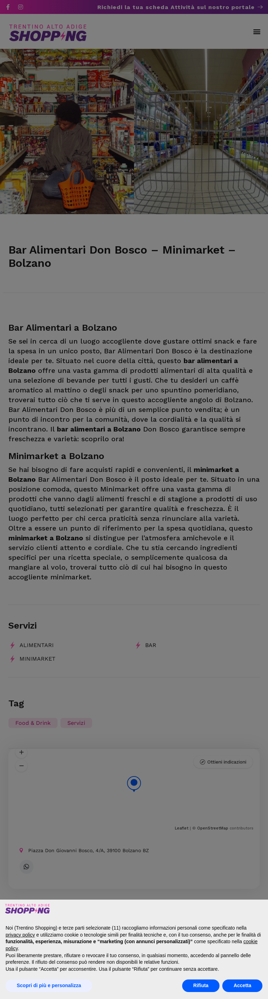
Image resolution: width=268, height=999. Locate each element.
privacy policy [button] (20, 935)
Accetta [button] (242, 985)
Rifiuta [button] (201, 985)
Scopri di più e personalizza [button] (49, 985)
